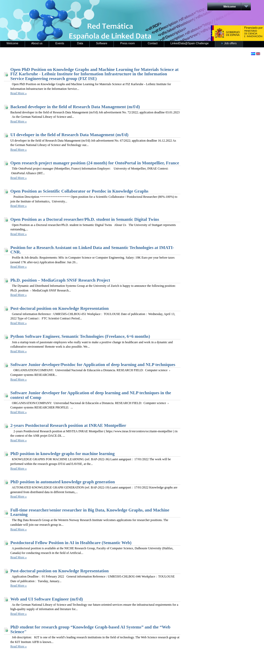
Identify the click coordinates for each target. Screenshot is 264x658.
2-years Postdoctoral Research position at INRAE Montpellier (68, 425)
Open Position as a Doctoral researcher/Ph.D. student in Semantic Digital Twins (84, 219)
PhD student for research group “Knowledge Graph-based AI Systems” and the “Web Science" (90, 629)
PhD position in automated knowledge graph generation (62, 481)
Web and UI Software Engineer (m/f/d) (46, 599)
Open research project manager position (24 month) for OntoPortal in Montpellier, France (94, 162)
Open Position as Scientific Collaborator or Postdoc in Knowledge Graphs (79, 191)
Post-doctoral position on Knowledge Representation (59, 308)
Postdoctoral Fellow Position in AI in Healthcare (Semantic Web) (70, 542)
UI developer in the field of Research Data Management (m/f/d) (69, 134)
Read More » (18, 93)
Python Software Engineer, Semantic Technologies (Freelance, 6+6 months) (80, 336)
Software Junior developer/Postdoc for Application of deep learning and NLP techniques (92, 364)
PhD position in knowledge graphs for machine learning (62, 453)
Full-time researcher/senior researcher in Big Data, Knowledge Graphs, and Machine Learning (89, 512)
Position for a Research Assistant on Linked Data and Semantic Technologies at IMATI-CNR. (92, 250)
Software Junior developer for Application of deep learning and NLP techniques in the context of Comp (90, 395)
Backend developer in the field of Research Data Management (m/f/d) (75, 106)
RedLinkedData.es (54, 7)
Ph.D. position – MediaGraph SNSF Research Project (60, 280)
